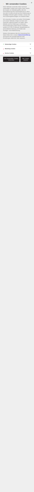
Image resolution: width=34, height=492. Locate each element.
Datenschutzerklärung (24, 35)
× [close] (31, 2)
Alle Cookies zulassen (25, 59)
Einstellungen (6, 38)
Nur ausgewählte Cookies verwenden (11, 59)
